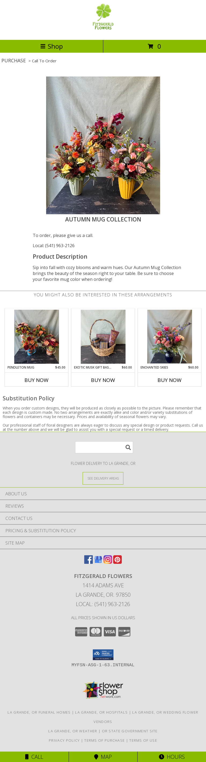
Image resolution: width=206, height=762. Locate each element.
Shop (51, 46)
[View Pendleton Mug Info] (36, 337)
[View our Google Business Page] (98, 562)
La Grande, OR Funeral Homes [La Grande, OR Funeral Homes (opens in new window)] (39, 712)
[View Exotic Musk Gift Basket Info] (103, 337)
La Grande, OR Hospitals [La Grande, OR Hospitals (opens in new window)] (101, 712)
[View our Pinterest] (117, 562)
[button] (103, 654)
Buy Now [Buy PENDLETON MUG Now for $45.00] (36, 380)
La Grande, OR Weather (72, 731)
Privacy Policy (64, 740)
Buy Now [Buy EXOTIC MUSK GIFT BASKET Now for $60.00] (103, 380)
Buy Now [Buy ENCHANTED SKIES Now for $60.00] (169, 380)
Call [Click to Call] (34, 756)
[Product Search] (104, 447)
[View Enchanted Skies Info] (169, 337)
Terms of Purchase (104, 740)
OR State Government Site (130, 731)
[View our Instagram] (108, 562)
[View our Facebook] (88, 562)
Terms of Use (143, 740)
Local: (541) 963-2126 (54, 245)
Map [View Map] (103, 756)
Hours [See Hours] (172, 756)
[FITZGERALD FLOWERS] (103, 32)
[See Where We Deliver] (103, 478)
